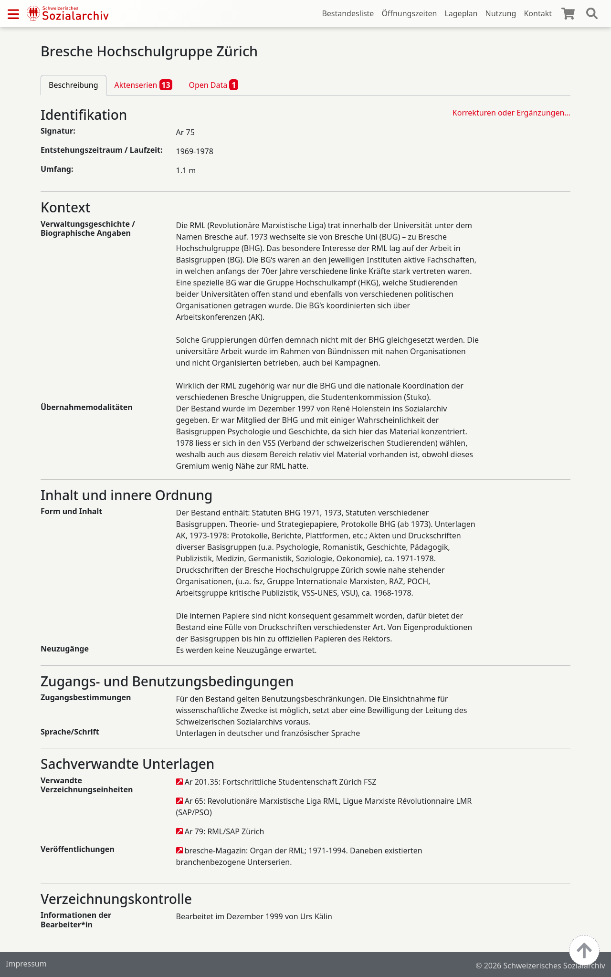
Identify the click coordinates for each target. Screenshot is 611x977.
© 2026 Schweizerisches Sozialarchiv (540, 965)
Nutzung (500, 13)
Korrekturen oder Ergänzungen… (511, 112)
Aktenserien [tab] (144, 84)
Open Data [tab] (213, 84)
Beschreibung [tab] (73, 85)
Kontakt (538, 13)
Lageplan (460, 13)
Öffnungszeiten (409, 13)
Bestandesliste (348, 13)
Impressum (26, 963)
